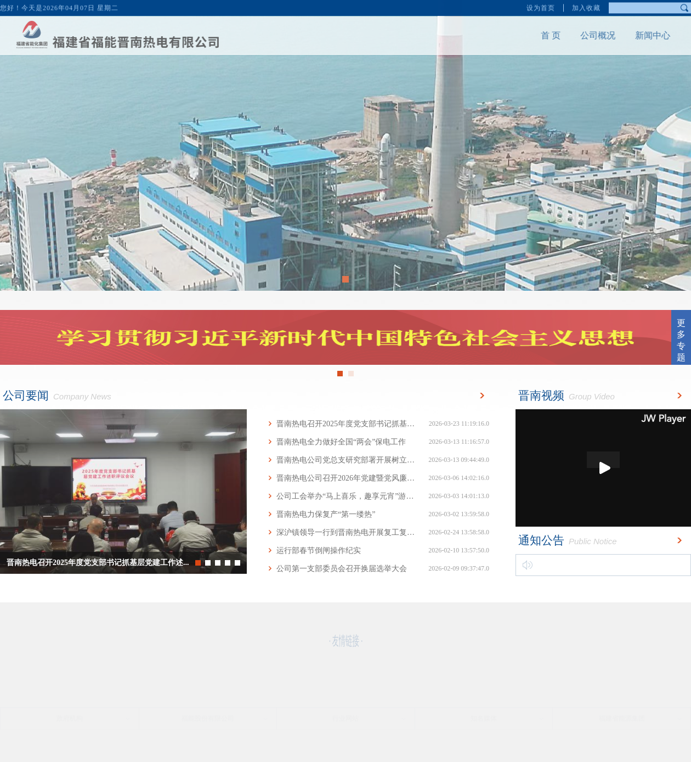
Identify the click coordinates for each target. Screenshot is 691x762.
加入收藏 (586, 7)
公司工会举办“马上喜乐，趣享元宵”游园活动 (378, 496)
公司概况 (591, 35)
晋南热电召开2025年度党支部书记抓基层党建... (378, 424)
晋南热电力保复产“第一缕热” (378, 514)
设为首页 (540, 7)
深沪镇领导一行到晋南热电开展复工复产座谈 (378, 532)
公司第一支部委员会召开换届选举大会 (378, 569)
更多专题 (681, 340)
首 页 (544, 35)
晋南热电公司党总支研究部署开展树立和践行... (378, 460)
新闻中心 (646, 35)
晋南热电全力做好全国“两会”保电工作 (378, 442)
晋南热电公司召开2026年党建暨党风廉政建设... (378, 478)
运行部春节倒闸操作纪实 (378, 550)
